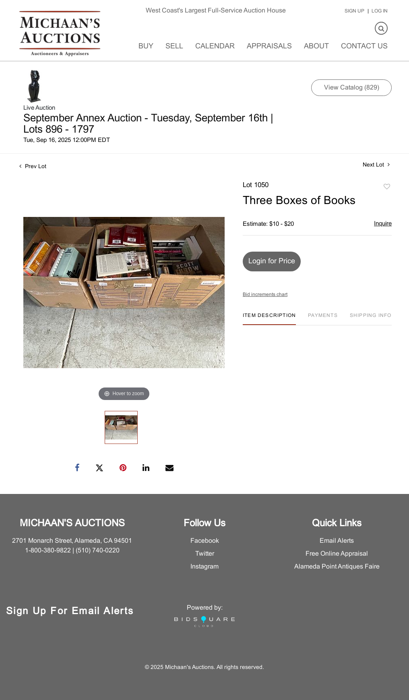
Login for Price (271, 261)
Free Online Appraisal (337, 554)
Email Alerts (337, 541)
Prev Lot (32, 166)
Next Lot (376, 165)
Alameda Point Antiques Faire (337, 567)
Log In (380, 11)
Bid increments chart (265, 294)
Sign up (354, 11)
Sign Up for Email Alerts (70, 611)
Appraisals (269, 46)
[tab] (269, 319)
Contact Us (364, 46)
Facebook (204, 541)
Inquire (383, 224)
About (316, 46)
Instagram (204, 567)
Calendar (215, 46)
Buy (145, 46)
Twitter (204, 554)
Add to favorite (387, 187)
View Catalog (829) (351, 88)
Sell (174, 46)
